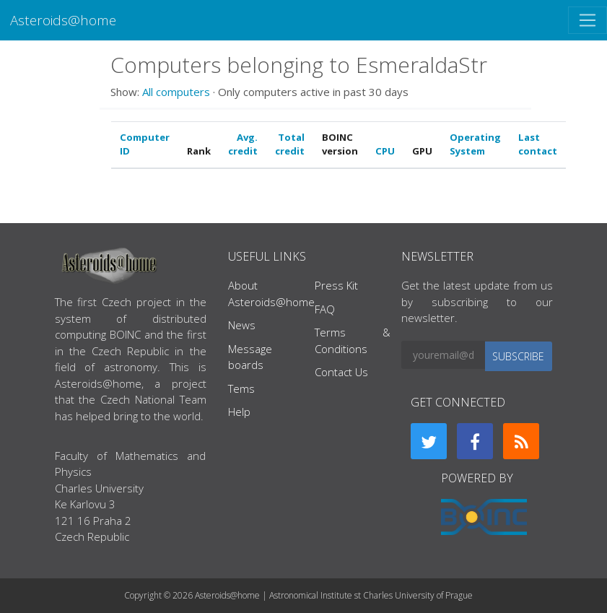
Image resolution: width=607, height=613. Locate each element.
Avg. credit (243, 144)
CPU (385, 150)
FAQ (325, 309)
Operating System (475, 144)
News (242, 325)
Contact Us (341, 372)
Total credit (290, 144)
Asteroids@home (63, 20)
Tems (241, 388)
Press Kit (336, 285)
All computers (176, 91)
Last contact (537, 144)
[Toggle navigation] (587, 20)
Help (239, 411)
